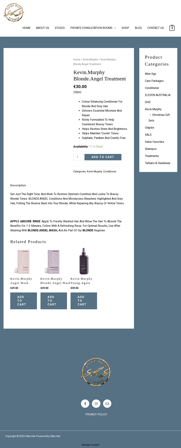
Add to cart (103, 157)
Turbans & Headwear (157, 163)
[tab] (18, 185)
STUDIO (60, 28)
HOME (26, 28)
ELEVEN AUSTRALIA (157, 95)
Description (18, 185)
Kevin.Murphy (90, 59)
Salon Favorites (154, 141)
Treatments (152, 156)
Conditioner (109, 171)
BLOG (138, 28)
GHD (148, 102)
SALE (148, 134)
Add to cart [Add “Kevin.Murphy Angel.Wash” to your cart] (21, 300)
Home (76, 59)
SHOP (125, 28)
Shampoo (151, 149)
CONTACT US (155, 28)
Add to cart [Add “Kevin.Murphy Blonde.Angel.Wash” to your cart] (52, 300)
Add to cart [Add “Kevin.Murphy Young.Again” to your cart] (82, 300)
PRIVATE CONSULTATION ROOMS (91, 28)
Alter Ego (150, 73)
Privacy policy (96, 414)
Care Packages (154, 81)
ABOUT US (42, 28)
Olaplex (149, 127)
